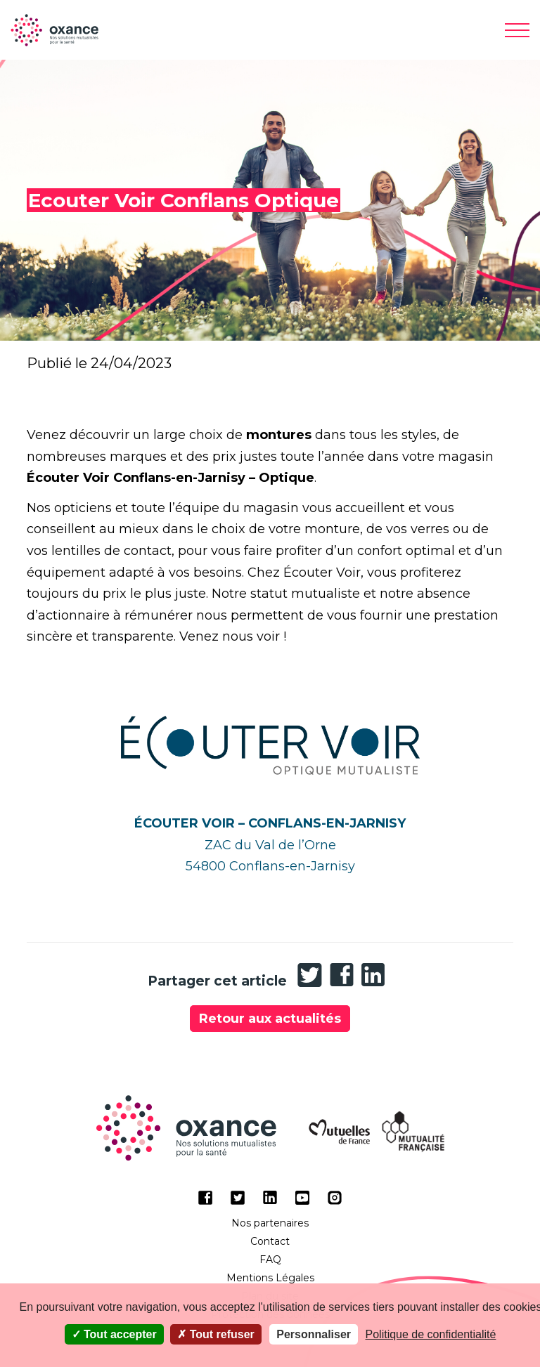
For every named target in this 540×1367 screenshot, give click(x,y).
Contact (270, 1241)
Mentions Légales (270, 1277)
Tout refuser (216, 1334)
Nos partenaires (270, 1223)
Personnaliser (313, 1334)
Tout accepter (114, 1334)
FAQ (270, 1259)
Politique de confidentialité (431, 1334)
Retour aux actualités (270, 1018)
